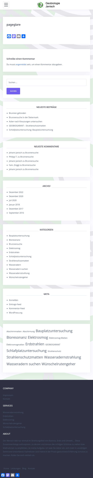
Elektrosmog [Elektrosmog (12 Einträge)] (38, 337)
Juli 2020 (13, 200)
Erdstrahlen (14, 252)
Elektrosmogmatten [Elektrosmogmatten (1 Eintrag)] (15, 344)
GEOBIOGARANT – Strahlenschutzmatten (27, 125)
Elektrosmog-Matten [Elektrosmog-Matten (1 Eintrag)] (58, 338)
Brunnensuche (31, 152)
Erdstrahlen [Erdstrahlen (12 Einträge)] (34, 344)
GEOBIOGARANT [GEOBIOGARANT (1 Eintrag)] (52, 344)
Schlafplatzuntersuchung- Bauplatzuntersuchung (31, 129)
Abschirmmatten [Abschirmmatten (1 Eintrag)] (14, 331)
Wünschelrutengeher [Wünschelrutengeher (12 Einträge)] (58, 363)
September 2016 (16, 213)
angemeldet (21, 64)
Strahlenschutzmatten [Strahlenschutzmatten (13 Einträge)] (25, 357)
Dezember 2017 (16, 209)
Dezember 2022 (16, 192)
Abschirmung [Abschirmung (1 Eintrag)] (29, 331)
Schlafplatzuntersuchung (20, 256)
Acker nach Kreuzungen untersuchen (25, 121)
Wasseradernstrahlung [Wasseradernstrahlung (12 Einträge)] (62, 357)
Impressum (8, 395)
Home (6, 468)
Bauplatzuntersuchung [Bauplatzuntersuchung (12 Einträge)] (54, 330)
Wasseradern (15, 265)
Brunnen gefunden (17, 113)
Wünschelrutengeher (18, 277)
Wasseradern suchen (18, 269)
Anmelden (13, 300)
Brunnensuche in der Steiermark (23, 117)
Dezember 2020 (16, 196)
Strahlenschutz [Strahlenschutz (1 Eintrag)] (54, 351)
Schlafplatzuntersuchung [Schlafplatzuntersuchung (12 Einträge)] (27, 350)
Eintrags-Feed (15, 304)
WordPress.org (15, 312)
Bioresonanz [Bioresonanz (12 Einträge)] (17, 337)
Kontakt (6, 399)
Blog (24, 468)
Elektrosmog (14, 248)
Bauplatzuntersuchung (19, 235)
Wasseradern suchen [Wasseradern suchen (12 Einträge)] (23, 363)
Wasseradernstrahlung (19, 273)
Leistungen (16, 468)
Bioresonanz (14, 240)
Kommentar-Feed (17, 308)
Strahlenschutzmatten (19, 260)
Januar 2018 (14, 204)
